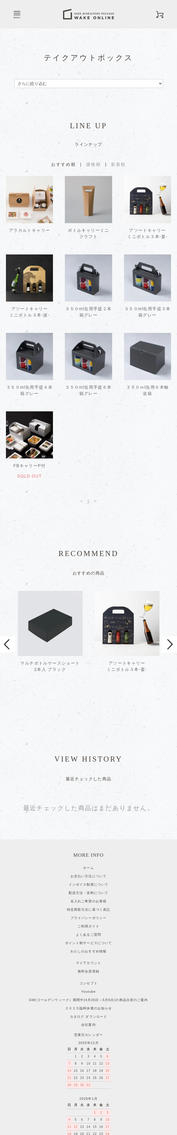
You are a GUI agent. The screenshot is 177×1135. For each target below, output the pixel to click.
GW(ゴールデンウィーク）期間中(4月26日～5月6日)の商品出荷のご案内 (88, 958)
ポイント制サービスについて (88, 901)
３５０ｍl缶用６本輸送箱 (147, 390)
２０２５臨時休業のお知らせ (88, 967)
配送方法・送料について (88, 851)
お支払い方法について (88, 834)
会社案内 (88, 983)
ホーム (88, 826)
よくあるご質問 (88, 893)
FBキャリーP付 (29, 465)
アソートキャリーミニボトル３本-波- (30, 311)
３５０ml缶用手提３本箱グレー (147, 311)
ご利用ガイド (88, 885)
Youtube (88, 950)
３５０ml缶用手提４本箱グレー (29, 390)
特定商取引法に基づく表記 (88, 868)
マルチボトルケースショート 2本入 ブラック (50, 668)
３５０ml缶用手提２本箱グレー (88, 311)
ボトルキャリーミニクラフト (88, 233)
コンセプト (88, 941)
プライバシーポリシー (88, 876)
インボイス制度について (88, 843)
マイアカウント (88, 921)
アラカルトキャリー (29, 230)
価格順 (93, 164)
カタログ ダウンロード (88, 975)
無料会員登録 (88, 930)
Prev (7, 625)
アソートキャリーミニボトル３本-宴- (147, 233)
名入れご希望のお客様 (88, 859)
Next (169, 625)
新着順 (118, 164)
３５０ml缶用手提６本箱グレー (88, 390)
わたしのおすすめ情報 (88, 910)
